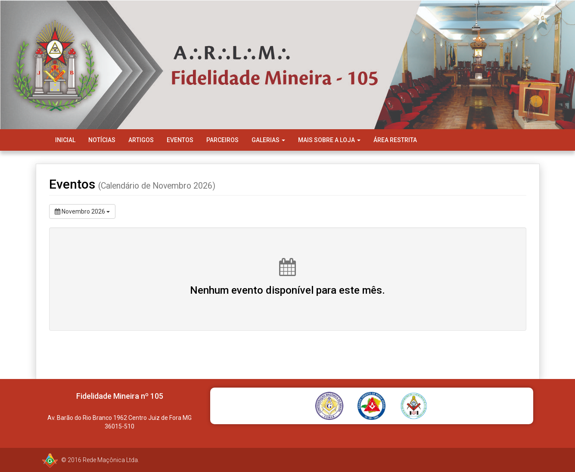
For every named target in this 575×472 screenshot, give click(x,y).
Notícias (101, 140)
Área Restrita (395, 140)
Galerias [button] (268, 140)
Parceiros (222, 140)
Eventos (180, 140)
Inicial (65, 140)
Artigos (141, 140)
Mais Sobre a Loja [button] (329, 140)
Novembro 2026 (82, 211)
